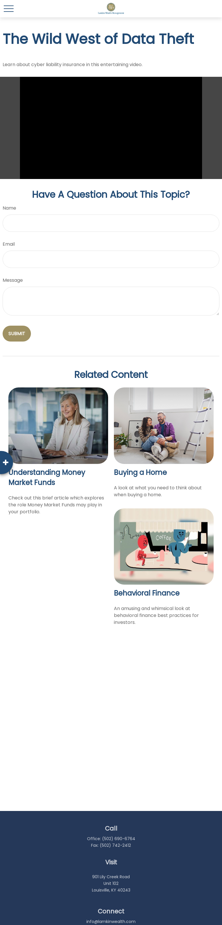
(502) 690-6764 (118, 839)
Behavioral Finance (147, 593)
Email (9, 244)
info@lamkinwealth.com (111, 921)
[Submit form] (17, 334)
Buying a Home (140, 472)
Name (9, 208)
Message (13, 280)
